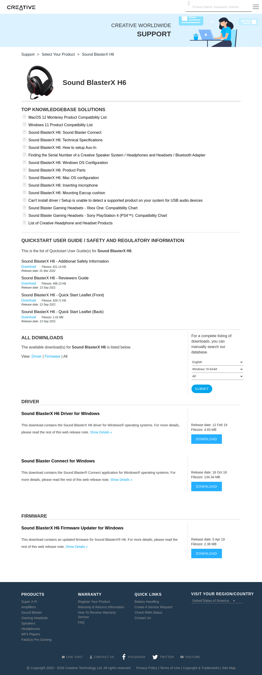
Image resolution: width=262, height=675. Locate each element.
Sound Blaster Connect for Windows (58, 461)
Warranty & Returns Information (101, 607)
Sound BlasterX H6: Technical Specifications (66, 140)
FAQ (81, 622)
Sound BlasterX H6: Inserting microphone (63, 185)
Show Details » (101, 432)
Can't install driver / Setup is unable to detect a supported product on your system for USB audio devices (116, 200)
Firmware (53, 356)
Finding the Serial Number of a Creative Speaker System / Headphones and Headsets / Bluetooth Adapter (117, 155)
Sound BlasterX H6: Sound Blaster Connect (65, 132)
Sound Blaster (31, 612)
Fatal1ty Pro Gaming (36, 639)
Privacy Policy (147, 668)
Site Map (229, 668)
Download (29, 266)
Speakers (28, 623)
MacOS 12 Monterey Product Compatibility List (68, 117)
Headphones (30, 629)
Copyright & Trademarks (201, 668)
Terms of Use (170, 668)
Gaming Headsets (34, 618)
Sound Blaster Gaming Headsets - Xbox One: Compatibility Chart (83, 208)
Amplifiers (28, 607)
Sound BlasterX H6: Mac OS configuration (64, 178)
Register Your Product (94, 602)
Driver (37, 356)
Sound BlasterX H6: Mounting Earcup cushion (67, 193)
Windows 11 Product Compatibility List (61, 125)
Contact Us (143, 618)
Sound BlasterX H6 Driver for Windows (60, 413)
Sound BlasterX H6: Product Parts (57, 170)
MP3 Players (30, 634)
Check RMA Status (148, 612)
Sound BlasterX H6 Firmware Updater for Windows (72, 528)
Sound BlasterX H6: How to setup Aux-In (62, 148)
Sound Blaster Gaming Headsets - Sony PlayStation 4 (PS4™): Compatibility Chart (98, 216)
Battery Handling (147, 602)
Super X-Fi (29, 602)
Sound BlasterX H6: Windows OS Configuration (68, 163)
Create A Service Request (153, 607)
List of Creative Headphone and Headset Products (71, 223)
